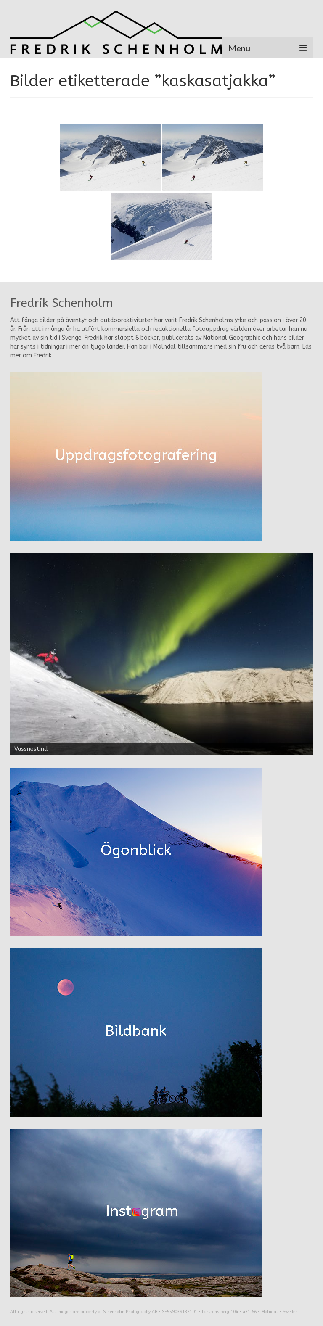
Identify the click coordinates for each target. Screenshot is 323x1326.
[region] (161, 654)
